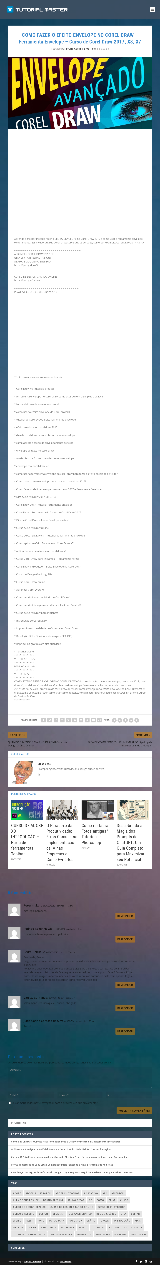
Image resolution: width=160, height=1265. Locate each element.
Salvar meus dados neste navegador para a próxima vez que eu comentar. (55, 1103)
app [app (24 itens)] (104, 1193)
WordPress (65, 1261)
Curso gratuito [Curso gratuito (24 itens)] (24, 1213)
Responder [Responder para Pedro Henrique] (125, 985)
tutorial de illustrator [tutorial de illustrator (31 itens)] (125, 1227)
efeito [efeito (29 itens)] (17, 1220)
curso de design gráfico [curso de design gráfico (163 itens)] (29, 1206)
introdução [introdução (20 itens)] (122, 1220)
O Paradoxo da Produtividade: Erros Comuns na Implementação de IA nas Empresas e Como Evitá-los (62, 842)
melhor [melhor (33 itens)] (18, 1227)
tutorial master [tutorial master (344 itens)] (60, 1234)
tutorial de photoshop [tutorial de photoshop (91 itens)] (29, 1234)
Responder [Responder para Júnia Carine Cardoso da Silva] (125, 1031)
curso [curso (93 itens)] (124, 1200)
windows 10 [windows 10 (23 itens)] (139, 1234)
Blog (87, 48)
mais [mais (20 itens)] (138, 1220)
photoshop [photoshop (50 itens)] (48, 1227)
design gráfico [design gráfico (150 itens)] (106, 1213)
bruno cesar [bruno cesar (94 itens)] (76, 1200)
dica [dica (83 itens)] (124, 1213)
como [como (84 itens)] (100, 1200)
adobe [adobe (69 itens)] (17, 1193)
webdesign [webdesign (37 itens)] (103, 1234)
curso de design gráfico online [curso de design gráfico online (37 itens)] (71, 1206)
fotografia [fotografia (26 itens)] (56, 1220)
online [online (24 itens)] (32, 1227)
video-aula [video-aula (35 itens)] (84, 1234)
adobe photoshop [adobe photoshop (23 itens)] (67, 1193)
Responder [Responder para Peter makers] (125, 916)
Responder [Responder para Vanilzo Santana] (125, 1008)
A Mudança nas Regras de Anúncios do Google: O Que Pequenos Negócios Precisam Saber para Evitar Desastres (72, 1172)
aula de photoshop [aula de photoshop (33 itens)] (26, 1200)
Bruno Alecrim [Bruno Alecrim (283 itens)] (53, 1200)
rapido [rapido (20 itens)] (83, 1227)
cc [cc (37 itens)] (90, 1200)
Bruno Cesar (73, 48)
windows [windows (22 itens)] (120, 1234)
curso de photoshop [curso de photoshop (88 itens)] (111, 1206)
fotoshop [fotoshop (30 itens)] (75, 1220)
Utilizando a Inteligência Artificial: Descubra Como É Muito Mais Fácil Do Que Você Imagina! (61, 1149)
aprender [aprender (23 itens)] (117, 1193)
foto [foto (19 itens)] (41, 1220)
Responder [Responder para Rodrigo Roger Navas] (125, 939)
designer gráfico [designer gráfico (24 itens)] (80, 1213)
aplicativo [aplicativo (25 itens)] (91, 1193)
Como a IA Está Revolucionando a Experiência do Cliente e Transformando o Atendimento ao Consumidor (69, 1157)
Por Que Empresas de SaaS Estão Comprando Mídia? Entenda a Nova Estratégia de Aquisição (62, 1164)
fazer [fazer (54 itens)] (29, 1220)
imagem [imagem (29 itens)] (105, 1220)
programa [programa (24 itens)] (67, 1227)
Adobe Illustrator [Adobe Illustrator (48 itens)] (38, 1193)
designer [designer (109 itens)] (58, 1213)
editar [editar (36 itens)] (135, 1213)
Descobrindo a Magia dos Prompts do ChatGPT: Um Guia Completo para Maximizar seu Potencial (131, 842)
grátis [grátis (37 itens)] (90, 1220)
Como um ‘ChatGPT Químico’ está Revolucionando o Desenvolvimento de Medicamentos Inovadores (65, 1141)
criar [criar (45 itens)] (112, 1200)
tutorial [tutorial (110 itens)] (98, 1227)
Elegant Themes (32, 1261)
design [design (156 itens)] (43, 1213)
